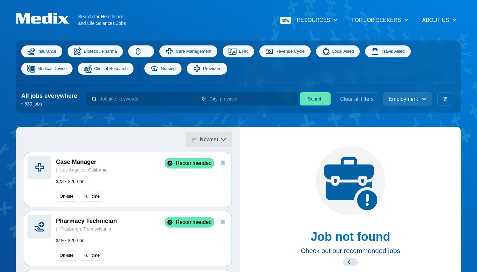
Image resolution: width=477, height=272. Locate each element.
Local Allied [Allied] (338, 51)
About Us (439, 20)
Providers (207, 69)
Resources (309, 20)
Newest (209, 139)
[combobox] (144, 99)
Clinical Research (106, 69)
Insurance (41, 51)
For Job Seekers (380, 20)
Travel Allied (387, 51)
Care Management (188, 51)
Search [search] (315, 99)
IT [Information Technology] (141, 51)
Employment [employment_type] (408, 99)
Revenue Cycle (285, 51)
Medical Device (47, 69)
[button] (128, 179)
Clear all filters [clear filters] (357, 99)
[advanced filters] (445, 98)
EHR (238, 51)
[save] (223, 163)
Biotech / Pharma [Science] (95, 51)
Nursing (163, 69)
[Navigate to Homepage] (47, 18)
